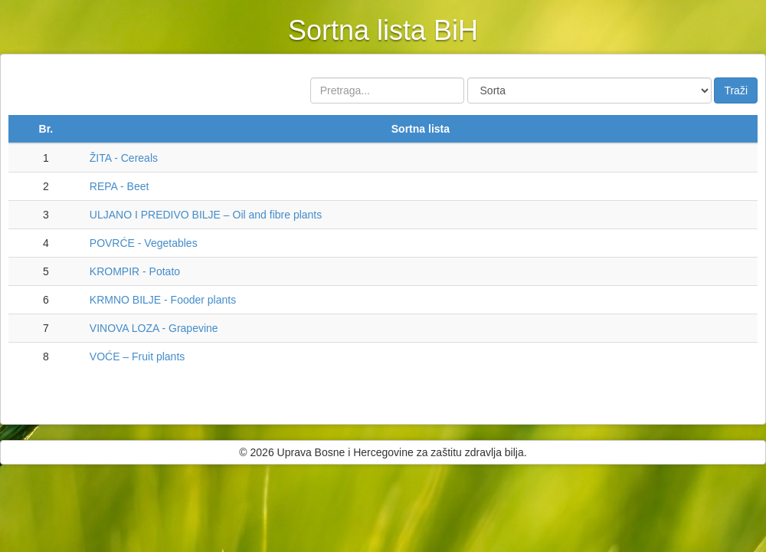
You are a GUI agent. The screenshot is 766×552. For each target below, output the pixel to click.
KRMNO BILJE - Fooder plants (163, 300)
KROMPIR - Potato (135, 271)
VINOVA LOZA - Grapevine (154, 328)
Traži (736, 90)
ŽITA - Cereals (124, 158)
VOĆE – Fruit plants (137, 356)
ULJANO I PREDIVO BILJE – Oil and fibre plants (206, 215)
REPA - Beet (119, 186)
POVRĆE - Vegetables (144, 243)
